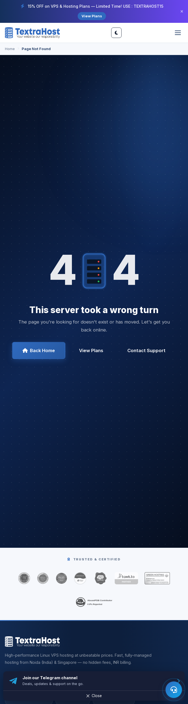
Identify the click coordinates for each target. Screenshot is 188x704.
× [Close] (182, 11)
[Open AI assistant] (173, 689)
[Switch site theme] (116, 33)
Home (10, 48)
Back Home (39, 350)
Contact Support (146, 350)
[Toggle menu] (178, 32)
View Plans (92, 16)
